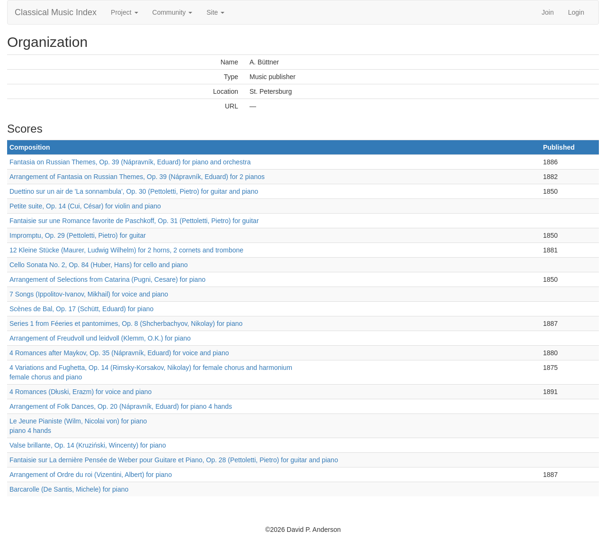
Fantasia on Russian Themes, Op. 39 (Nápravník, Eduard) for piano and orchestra (129, 162)
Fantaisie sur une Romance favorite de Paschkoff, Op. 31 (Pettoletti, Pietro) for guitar (134, 221)
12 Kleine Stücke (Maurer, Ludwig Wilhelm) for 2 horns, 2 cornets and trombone (126, 250)
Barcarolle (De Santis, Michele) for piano (68, 489)
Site (215, 12)
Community (172, 12)
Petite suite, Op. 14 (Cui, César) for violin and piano (85, 206)
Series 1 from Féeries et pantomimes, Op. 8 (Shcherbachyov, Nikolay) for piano (125, 323)
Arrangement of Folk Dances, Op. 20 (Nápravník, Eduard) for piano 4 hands (120, 406)
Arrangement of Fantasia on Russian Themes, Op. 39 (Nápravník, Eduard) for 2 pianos (137, 176)
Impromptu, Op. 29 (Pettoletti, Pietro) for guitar (77, 235)
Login (576, 12)
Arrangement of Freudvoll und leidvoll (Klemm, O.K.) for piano (100, 338)
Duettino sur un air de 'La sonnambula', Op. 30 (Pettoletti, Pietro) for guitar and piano (133, 191)
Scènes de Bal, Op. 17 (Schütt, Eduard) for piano (81, 309)
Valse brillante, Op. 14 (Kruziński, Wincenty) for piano (87, 445)
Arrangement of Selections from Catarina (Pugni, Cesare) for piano (107, 279)
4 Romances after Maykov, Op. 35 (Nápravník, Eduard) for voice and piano (119, 353)
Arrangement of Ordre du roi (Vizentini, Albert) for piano (90, 474)
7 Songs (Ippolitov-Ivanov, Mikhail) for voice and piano (88, 294)
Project (124, 12)
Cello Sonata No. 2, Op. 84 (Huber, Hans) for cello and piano (98, 265)
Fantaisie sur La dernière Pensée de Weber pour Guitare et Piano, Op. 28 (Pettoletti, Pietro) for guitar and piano (173, 460)
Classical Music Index (56, 12)
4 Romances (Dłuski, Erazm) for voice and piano (80, 391)
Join (548, 12)
